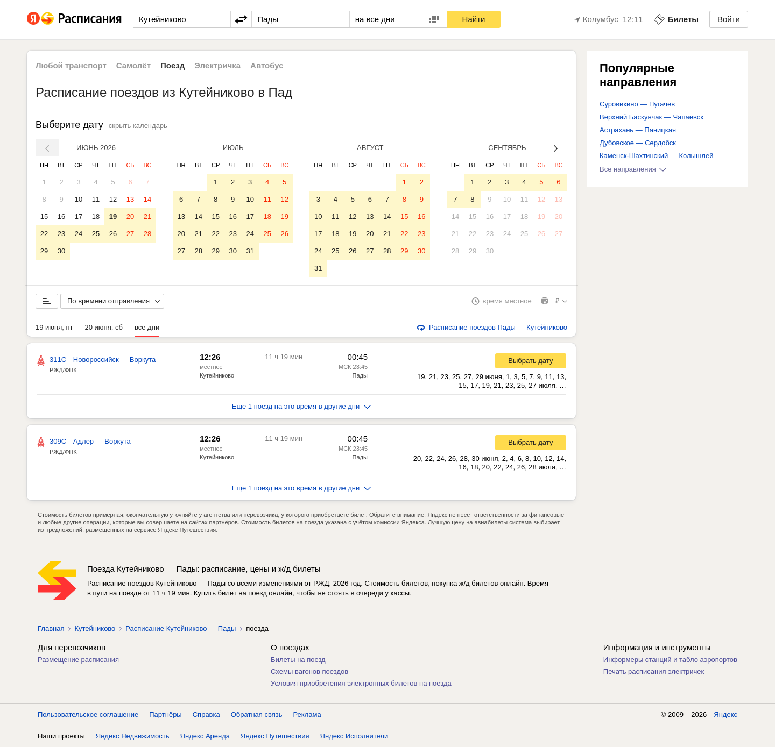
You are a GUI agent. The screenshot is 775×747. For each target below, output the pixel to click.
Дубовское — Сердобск (638, 143)
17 (78, 216)
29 (44, 251)
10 (78, 199)
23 (61, 234)
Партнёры (165, 714)
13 (130, 199)
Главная (51, 628)
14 (147, 199)
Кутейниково (217, 375)
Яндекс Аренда (205, 736)
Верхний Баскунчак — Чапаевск (651, 117)
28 (147, 234)
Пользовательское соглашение (88, 714)
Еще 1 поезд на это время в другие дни (301, 406)
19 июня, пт (54, 327)
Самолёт (133, 65)
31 (249, 251)
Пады (360, 375)
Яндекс (725, 714)
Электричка (217, 65)
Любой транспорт (71, 65)
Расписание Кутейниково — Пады (180, 628)
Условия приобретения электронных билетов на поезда (361, 683)
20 (130, 216)
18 (96, 216)
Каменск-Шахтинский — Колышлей (656, 156)
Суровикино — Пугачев (637, 104)
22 (44, 234)
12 (113, 199)
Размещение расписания (78, 660)
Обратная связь (257, 714)
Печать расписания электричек (653, 671)
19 (113, 216)
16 (61, 216)
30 (61, 251)
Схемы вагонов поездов (309, 671)
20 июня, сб (104, 327)
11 (96, 199)
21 (147, 216)
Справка (206, 714)
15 (44, 216)
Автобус (267, 65)
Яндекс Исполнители (354, 736)
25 (96, 234)
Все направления (633, 169)
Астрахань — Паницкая (638, 130)
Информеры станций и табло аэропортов (670, 660)
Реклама (307, 714)
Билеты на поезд (298, 660)
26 (113, 234)
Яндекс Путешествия (275, 736)
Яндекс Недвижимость (133, 736)
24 (78, 234)
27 (130, 234)
